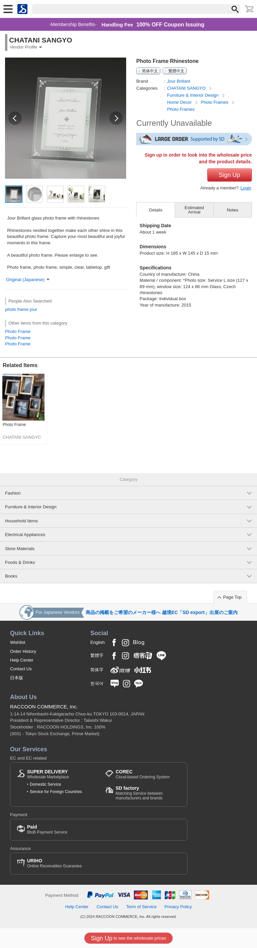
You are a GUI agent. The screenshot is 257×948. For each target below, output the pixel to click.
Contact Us (21, 668)
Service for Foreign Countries (56, 791)
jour (33, 309)
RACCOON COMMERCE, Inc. (44, 706)
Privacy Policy (178, 906)
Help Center (21, 660)
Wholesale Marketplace (48, 774)
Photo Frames (215, 102)
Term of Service (141, 906)
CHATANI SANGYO (187, 88)
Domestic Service (45, 784)
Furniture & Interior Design (193, 95)
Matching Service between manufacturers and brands (147, 792)
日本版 (16, 677)
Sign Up (229, 175)
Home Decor (180, 102)
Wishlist (17, 642)
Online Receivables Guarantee (54, 863)
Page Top (232, 597)
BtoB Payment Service (47, 829)
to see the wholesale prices (128, 938)
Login (246, 187)
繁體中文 (176, 71)
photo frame (16, 309)
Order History (23, 651)
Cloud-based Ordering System (142, 774)
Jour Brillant (178, 81)
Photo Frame (17, 331)
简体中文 (150, 71)
